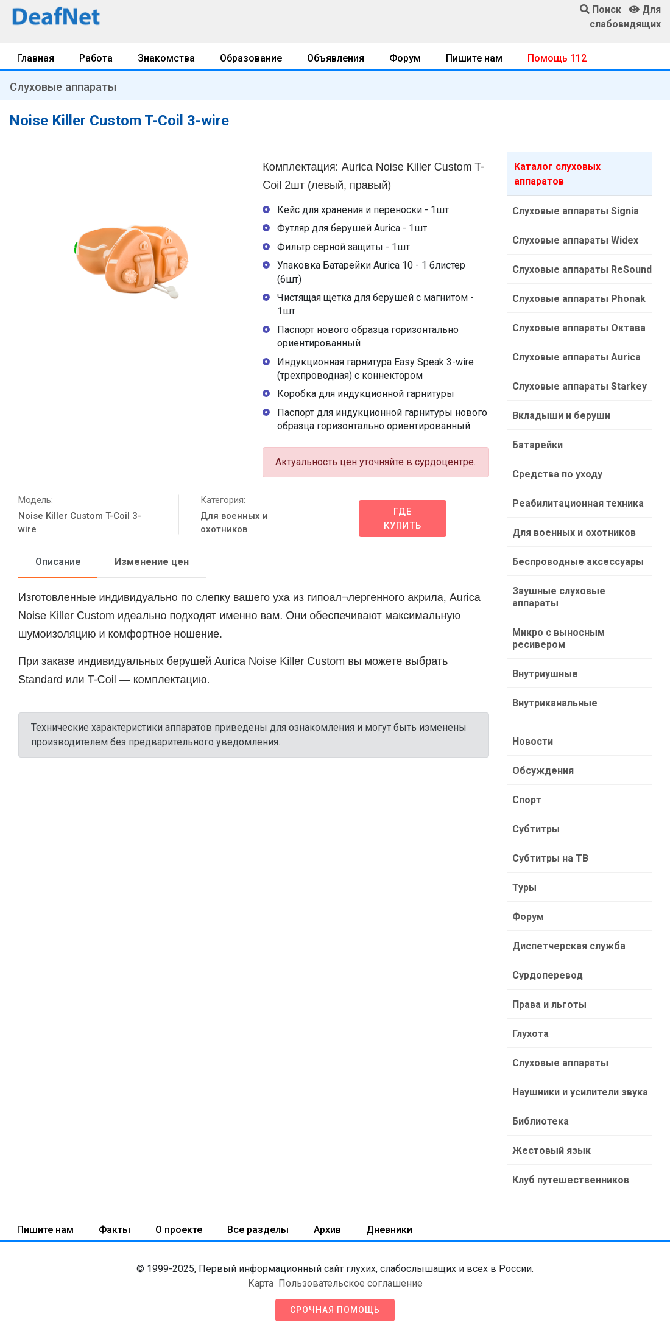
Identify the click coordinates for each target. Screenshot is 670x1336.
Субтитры (536, 829)
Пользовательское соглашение (350, 1283)
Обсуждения (543, 770)
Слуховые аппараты (63, 86)
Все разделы (258, 1230)
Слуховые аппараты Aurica (576, 357)
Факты (114, 1230)
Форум (405, 58)
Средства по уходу (557, 474)
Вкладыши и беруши (561, 415)
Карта (260, 1283)
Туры (524, 887)
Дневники (389, 1230)
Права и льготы (549, 1004)
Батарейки (537, 445)
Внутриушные (545, 674)
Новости (532, 741)
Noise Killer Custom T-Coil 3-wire (79, 522)
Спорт (526, 800)
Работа (96, 58)
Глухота (530, 1033)
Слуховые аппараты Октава (579, 328)
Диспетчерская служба (569, 946)
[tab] (57, 562)
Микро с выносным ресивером (558, 638)
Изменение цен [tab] (152, 562)
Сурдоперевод (547, 975)
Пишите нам (474, 58)
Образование (251, 58)
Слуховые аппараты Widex (575, 240)
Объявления (335, 58)
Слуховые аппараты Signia (575, 211)
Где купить (402, 518)
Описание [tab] (57, 562)
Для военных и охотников (234, 522)
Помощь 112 (557, 58)
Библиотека (540, 1121)
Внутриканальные (555, 703)
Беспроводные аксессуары (578, 562)
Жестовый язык (551, 1150)
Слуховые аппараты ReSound (582, 269)
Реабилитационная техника (578, 503)
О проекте (178, 1230)
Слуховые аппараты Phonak (579, 298)
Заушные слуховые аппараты (558, 597)
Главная (35, 58)
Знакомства (166, 58)
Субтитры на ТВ (550, 858)
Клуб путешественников (570, 1180)
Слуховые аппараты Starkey (579, 386)
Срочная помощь (335, 1310)
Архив (327, 1230)
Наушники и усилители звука (580, 1092)
